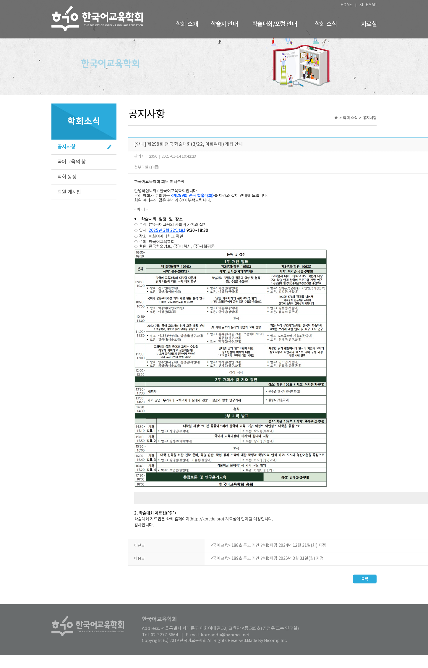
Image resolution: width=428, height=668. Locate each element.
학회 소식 (326, 24)
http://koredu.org (207, 523)
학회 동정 (67, 177)
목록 (364, 582)
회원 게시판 (69, 192)
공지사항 (66, 147)
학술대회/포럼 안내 (274, 24)
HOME (346, 5)
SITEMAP (368, 5)
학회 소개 (187, 24)
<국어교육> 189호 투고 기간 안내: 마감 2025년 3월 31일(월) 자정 (267, 562)
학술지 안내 (224, 24)
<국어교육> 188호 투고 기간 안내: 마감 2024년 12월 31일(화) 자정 (268, 549)
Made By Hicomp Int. (267, 644)
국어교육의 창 (71, 162)
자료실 (369, 24)
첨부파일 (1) (146, 167)
